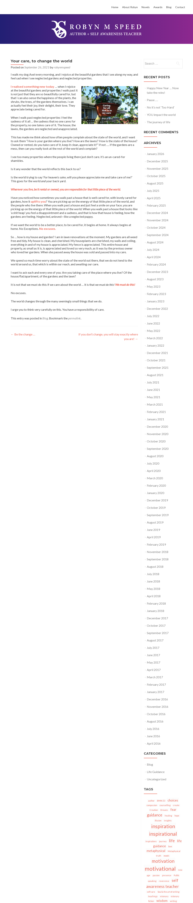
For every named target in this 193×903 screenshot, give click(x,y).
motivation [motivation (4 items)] (163, 861)
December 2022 (157, 308)
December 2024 (157, 213)
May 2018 (153, 588)
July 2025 (153, 190)
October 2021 (156, 360)
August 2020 (155, 456)
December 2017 (157, 618)
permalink (74, 318)
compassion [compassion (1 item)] (152, 805)
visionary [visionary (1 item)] (164, 896)
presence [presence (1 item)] (166, 875)
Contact (180, 7)
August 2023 (155, 279)
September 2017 (157, 633)
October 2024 (156, 227)
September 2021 (157, 367)
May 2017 (153, 662)
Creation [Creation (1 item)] (154, 810)
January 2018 (155, 611)
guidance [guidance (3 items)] (154, 814)
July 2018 (153, 574)
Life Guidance (156, 772)
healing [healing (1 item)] (168, 815)
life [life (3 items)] (172, 840)
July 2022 (153, 316)
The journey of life (158, 122)
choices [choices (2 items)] (173, 800)
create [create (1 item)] (176, 805)
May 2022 (153, 330)
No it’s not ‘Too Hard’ (160, 107)
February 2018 (156, 603)
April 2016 (154, 743)
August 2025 (155, 183)
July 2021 (153, 382)
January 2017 (155, 692)
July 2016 (153, 728)
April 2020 (154, 470)
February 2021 (156, 412)
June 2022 (153, 323)
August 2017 (155, 640)
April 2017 (154, 669)
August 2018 (155, 566)
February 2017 (156, 684)
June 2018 (153, 581)
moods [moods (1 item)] (166, 855)
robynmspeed (62, 67)
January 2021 (155, 419)
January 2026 (155, 154)
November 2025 (157, 168)
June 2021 (153, 389)
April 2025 (154, 198)
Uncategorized (156, 779)
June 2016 (153, 736)
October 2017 (156, 625)
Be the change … (23, 334)
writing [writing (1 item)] (173, 901)
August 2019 (155, 522)
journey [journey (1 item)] (162, 841)
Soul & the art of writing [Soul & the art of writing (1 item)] (168, 892)
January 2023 (155, 301)
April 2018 (154, 596)
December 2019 (157, 500)
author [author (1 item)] (151, 800)
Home (114, 7)
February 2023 (156, 294)
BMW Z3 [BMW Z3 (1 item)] (161, 800)
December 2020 (157, 426)
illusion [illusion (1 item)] (158, 820)
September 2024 (157, 235)
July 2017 (153, 647)
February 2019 (156, 544)
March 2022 (155, 338)
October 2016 (156, 714)
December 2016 (157, 699)
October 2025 (156, 176)
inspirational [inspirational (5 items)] (163, 834)
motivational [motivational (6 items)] (160, 868)
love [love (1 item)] (170, 846)
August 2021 (155, 375)
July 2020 (153, 463)
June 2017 (153, 655)
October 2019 (156, 507)
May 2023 (153, 286)
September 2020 (157, 448)
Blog (169, 7)
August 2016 (155, 721)
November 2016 (157, 706)
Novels (146, 7)
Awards (157, 7)
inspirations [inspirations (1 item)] (151, 841)
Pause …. (152, 100)
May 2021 (153, 397)
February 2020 (156, 485)
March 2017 (155, 677)
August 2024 (155, 242)
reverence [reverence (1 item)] (164, 881)
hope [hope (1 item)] (177, 815)
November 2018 (157, 552)
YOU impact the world (161, 114)
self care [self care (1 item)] (151, 892)
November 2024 (157, 220)
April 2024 (154, 257)
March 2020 (155, 478)
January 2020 (155, 493)
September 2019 (157, 515)
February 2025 (156, 205)
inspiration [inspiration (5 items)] (163, 826)
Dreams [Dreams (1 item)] (164, 810)
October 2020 (156, 441)
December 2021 (157, 353)
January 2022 (155, 345)
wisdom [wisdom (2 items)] (162, 901)
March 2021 (155, 404)
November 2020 (157, 434)
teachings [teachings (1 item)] (153, 896)
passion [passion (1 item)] (156, 875)
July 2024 (153, 249)
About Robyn (130, 7)
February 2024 (156, 264)
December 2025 (157, 161)
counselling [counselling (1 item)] (165, 805)
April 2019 (154, 537)
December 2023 (157, 271)
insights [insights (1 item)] (168, 820)
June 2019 (153, 529)
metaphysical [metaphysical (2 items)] (156, 851)
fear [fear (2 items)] (173, 810)
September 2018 (157, 559)
